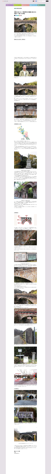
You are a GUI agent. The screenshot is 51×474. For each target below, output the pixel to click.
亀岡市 (20, 8)
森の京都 (18, 8)
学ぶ (15, 8)
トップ (6, 3)
